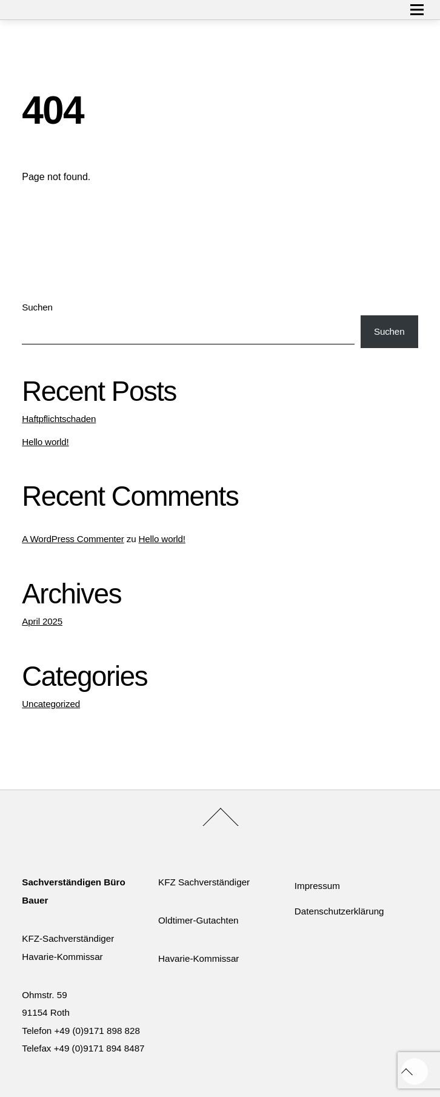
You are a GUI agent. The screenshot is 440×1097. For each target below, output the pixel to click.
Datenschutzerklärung (339, 911)
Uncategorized (51, 704)
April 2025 (42, 621)
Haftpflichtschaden (59, 419)
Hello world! (45, 442)
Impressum (317, 886)
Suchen (37, 307)
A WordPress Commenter (73, 539)
